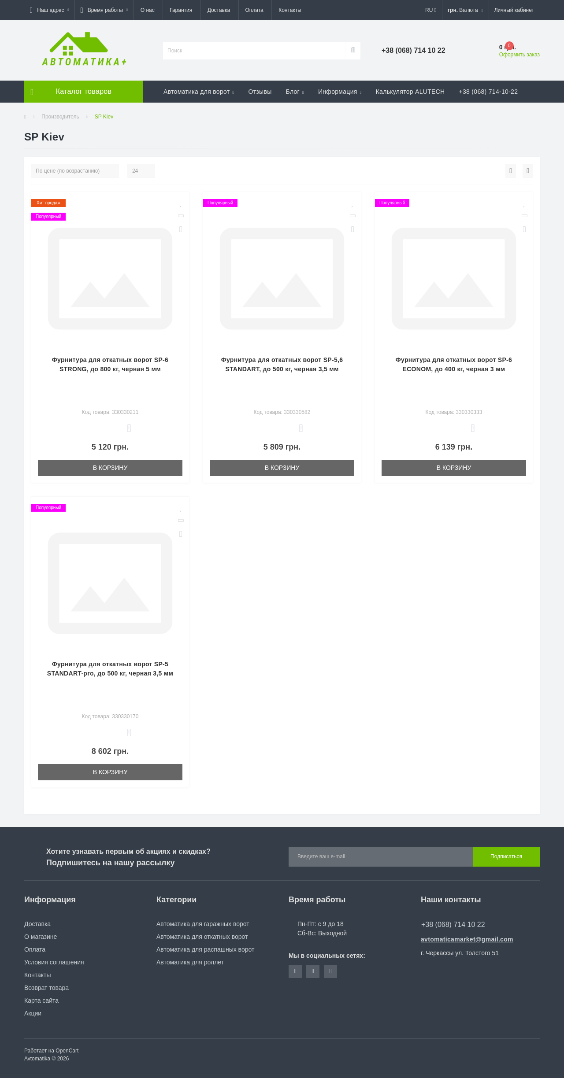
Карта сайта (41, 1000)
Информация (340, 91)
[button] (49, 10)
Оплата (254, 10)
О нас (148, 10)
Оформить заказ (519, 55)
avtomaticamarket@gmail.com (467, 939)
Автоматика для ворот (198, 91)
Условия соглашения (54, 962)
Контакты (289, 10)
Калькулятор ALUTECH (410, 91)
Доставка (219, 10)
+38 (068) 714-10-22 (488, 91)
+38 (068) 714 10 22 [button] (453, 924)
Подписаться (506, 856)
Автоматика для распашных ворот (205, 949)
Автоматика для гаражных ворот (202, 923)
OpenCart (67, 1051)
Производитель (60, 117)
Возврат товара (46, 987)
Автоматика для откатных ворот (202, 936)
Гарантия (181, 10)
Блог (295, 91)
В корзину (110, 467)
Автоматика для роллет (190, 962)
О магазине (40, 936)
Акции (32, 1013)
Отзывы (259, 91)
